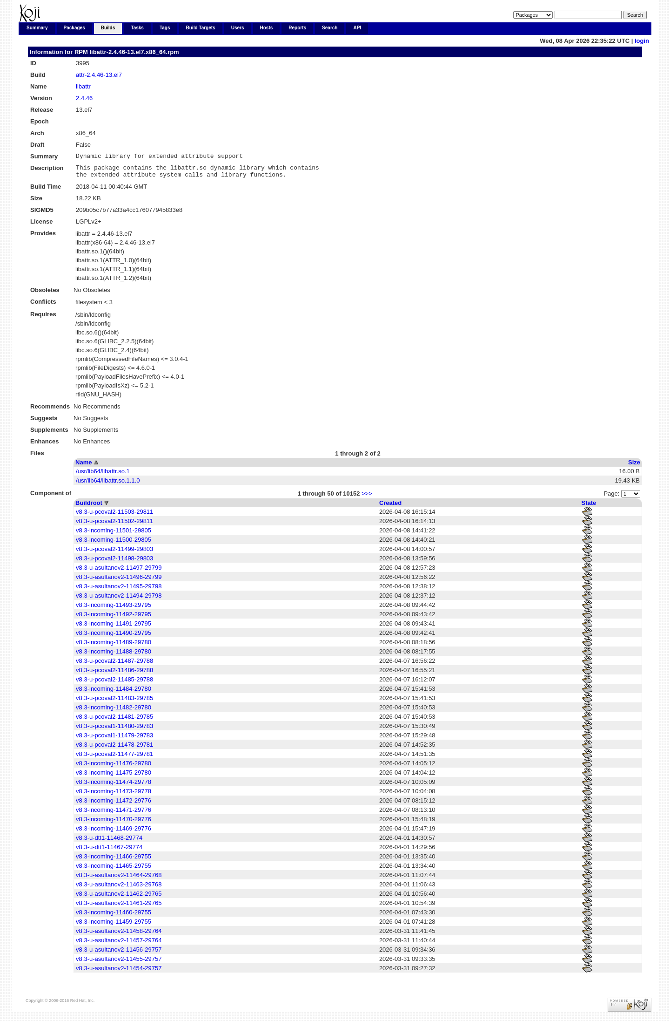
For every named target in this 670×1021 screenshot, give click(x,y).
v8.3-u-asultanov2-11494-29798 (118, 599)
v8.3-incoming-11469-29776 (113, 832)
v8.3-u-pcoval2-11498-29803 (114, 562)
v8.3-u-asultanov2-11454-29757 (118, 972)
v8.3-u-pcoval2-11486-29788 (114, 674)
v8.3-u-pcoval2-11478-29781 (114, 748)
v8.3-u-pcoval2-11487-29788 (114, 664)
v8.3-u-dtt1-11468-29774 (109, 841)
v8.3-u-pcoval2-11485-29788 (114, 683)
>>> (367, 497)
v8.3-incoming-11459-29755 (113, 925)
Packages (74, 27)
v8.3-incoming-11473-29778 (113, 795)
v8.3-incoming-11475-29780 (113, 776)
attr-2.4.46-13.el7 (99, 74)
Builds (108, 27)
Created (390, 507)
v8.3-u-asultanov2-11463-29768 (118, 888)
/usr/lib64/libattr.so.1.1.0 (108, 484)
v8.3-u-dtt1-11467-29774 (109, 851)
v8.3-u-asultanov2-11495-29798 (118, 590)
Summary (37, 27)
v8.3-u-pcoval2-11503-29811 (114, 515)
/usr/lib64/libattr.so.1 (103, 475)
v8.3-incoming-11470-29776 (113, 823)
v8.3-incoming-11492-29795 (113, 618)
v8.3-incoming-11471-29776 (113, 813)
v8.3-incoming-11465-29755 (113, 869)
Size (634, 466)
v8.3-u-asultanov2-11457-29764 (118, 944)
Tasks (137, 27)
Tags (165, 27)
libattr (83, 86)
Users (237, 27)
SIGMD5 (42, 214)
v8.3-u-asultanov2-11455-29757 (118, 963)
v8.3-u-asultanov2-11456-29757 (118, 953)
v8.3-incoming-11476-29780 (113, 767)
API (357, 27)
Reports (297, 27)
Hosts (266, 27)
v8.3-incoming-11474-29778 (113, 786)
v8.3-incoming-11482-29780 (113, 711)
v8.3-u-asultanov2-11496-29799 (118, 581)
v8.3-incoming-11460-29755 (113, 916)
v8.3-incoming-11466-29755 (113, 860)
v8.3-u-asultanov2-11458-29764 (118, 935)
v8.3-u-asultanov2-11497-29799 (118, 571)
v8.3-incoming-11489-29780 (113, 646)
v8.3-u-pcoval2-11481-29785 (114, 720)
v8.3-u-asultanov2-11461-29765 (118, 907)
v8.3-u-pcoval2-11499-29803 (114, 553)
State (589, 507)
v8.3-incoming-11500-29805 (113, 543)
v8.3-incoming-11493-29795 (113, 609)
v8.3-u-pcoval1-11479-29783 (114, 739)
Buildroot (88, 507)
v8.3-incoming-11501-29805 (113, 534)
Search (329, 27)
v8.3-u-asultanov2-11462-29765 (118, 897)
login (642, 40)
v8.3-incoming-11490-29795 (113, 636)
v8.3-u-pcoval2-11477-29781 (114, 758)
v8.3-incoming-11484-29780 (113, 692)
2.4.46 (84, 98)
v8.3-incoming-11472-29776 (113, 804)
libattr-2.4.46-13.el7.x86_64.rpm (134, 51)
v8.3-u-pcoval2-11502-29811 (114, 525)
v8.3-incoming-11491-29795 (113, 627)
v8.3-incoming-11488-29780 (113, 655)
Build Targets (200, 27)
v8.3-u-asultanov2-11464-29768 (118, 879)
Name (83, 466)
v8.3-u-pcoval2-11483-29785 (114, 702)
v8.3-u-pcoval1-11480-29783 (114, 730)
